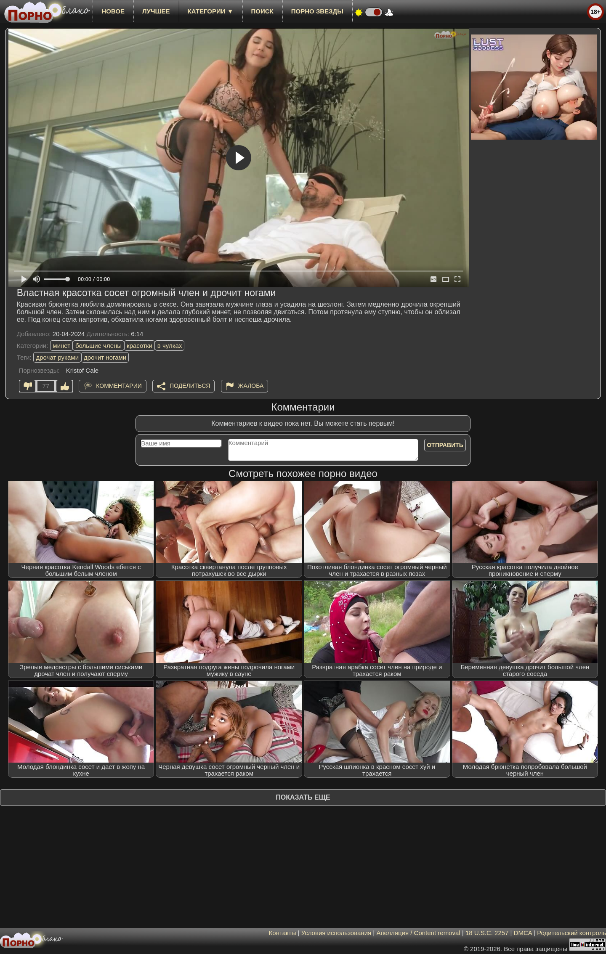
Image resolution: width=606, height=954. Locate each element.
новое (113, 11)
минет (61, 345)
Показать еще (303, 797)
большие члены (98, 345)
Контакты (282, 932)
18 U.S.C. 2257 (487, 932)
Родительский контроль (571, 932)
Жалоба (251, 385)
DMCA (523, 932)
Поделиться (190, 385)
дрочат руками (57, 357)
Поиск (262, 11)
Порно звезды (317, 11)
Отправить (445, 445)
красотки (139, 345)
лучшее (156, 11)
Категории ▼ (211, 11)
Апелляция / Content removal (418, 932)
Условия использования (336, 932)
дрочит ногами (105, 357)
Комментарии (119, 385)
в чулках (169, 345)
